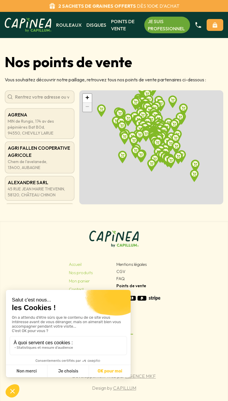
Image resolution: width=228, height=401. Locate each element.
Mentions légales (131, 264)
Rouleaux (69, 25)
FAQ (120, 278)
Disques (96, 25)
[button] (133, 142)
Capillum (124, 388)
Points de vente (122, 24)
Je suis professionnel (166, 24)
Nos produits (81, 272)
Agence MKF (140, 376)
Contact (76, 289)
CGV (120, 271)
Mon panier (79, 281)
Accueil (75, 264)
